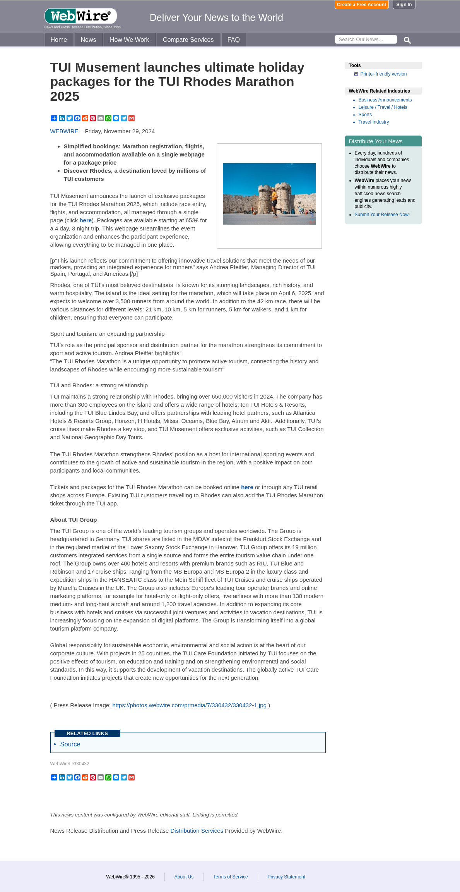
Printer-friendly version (384, 74)
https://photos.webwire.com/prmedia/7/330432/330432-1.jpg (189, 705)
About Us (183, 877)
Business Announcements (385, 100)
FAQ (233, 39)
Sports (365, 114)
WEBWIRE (64, 131)
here (85, 220)
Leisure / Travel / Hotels (383, 107)
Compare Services (188, 39)
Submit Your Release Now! (382, 214)
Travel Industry (374, 122)
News (88, 39)
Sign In (404, 4)
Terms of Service (230, 877)
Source (70, 744)
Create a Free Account (361, 4)
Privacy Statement (286, 877)
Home (59, 39)
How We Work (129, 39)
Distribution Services (196, 830)
